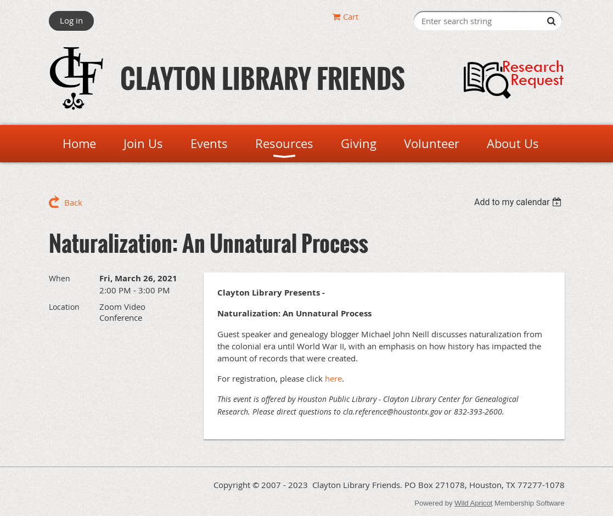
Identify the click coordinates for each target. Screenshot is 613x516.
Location (64, 307)
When (59, 278)
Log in (71, 20)
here (333, 378)
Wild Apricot (473, 503)
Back (73, 202)
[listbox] (519, 202)
